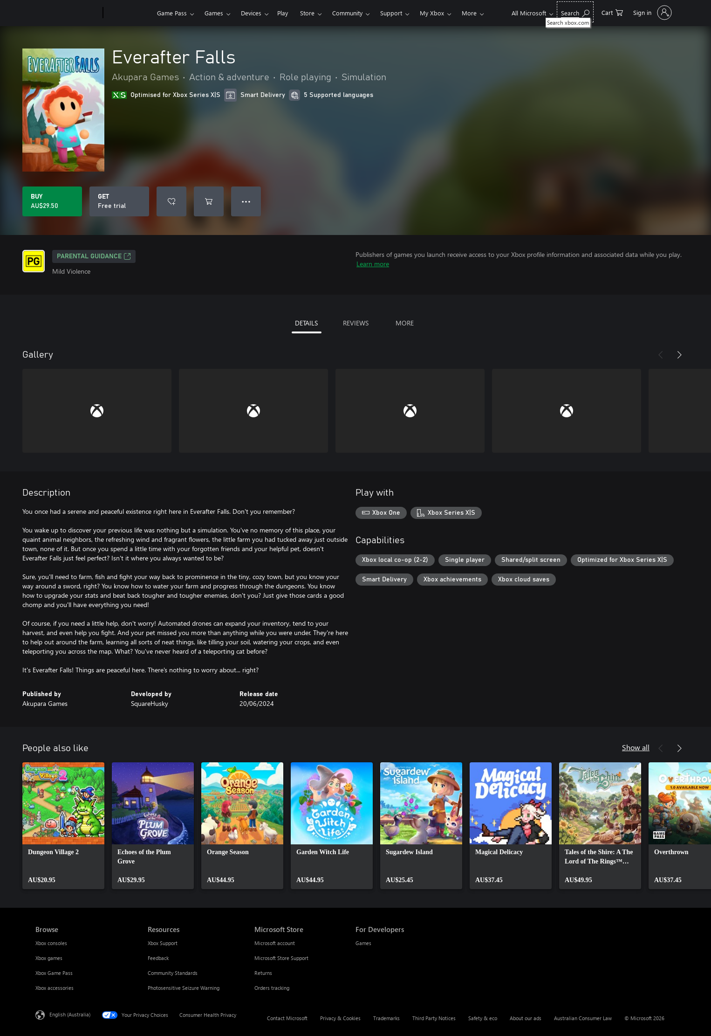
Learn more (372, 263)
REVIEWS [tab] (356, 322)
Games (214, 13)
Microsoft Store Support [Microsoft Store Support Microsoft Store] (281, 958)
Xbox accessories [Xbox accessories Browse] (54, 988)
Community (347, 13)
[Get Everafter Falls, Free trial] (119, 201)
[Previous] (660, 354)
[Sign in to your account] (652, 12)
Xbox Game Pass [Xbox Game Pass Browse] (54, 973)
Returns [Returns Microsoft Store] (263, 973)
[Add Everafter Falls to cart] (209, 201)
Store (307, 13)
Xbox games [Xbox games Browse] (48, 958)
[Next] (679, 354)
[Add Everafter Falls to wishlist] (171, 201)
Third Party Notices (434, 1018)
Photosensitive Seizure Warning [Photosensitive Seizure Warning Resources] (183, 988)
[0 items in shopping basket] (612, 12)
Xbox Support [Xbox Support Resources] (163, 943)
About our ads (525, 1018)
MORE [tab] (405, 322)
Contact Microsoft (287, 1018)
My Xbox (432, 13)
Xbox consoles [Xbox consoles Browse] (51, 943)
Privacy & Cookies (340, 1018)
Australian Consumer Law (583, 1018)
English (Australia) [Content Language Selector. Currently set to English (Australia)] (69, 1014)
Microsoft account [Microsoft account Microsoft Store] (274, 943)
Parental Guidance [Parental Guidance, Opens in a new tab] (94, 256)
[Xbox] (129, 13)
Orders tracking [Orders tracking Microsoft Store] (271, 988)
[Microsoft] (67, 13)
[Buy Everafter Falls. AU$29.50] (52, 201)
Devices (251, 13)
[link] (63, 825)
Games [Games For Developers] (363, 943)
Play (282, 13)
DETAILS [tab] (306, 322)
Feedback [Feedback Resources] (158, 958)
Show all (635, 747)
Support (391, 13)
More (469, 13)
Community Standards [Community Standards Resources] (173, 973)
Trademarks (386, 1018)
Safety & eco (482, 1018)
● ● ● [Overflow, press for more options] (246, 201)
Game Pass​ (172, 13)
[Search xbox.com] (575, 11)
